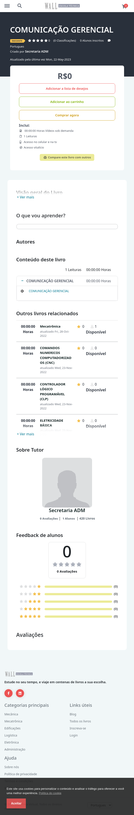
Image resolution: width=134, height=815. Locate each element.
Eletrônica (11, 742)
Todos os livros (80, 721)
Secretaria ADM (36, 51)
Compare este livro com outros (67, 157)
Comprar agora (67, 115)
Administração (14, 749)
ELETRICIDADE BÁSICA (51, 423)
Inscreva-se (78, 728)
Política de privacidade (20, 774)
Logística (10, 735)
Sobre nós (11, 767)
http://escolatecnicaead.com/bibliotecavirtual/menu (9, 3)
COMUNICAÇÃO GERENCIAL (49, 291)
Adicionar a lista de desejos (67, 88)
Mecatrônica (50, 326)
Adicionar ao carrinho (67, 101)
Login (74, 735)
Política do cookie (50, 793)
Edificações (12, 728)
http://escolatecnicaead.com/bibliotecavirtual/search (20, 6)
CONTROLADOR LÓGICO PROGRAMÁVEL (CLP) (52, 391)
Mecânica (11, 714)
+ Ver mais (25, 197)
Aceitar (16, 803)
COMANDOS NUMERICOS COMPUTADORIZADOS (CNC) (56, 355)
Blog (73, 714)
